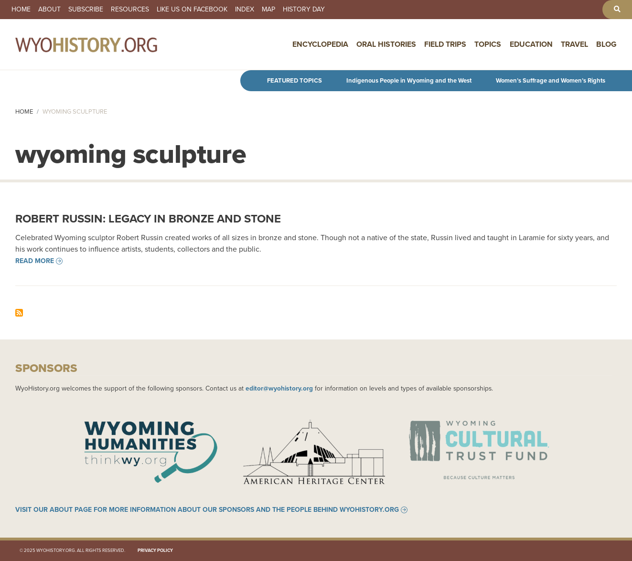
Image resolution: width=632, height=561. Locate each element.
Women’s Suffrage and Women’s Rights (550, 80)
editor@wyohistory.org (279, 388)
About (49, 9)
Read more (34, 261)
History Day (304, 9)
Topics (487, 44)
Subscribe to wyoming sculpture (19, 313)
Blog (606, 44)
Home (21, 9)
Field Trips (445, 44)
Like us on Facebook (192, 9)
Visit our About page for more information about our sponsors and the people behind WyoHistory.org (207, 510)
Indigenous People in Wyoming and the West (408, 80)
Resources (130, 9)
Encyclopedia (320, 44)
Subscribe (85, 9)
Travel (574, 44)
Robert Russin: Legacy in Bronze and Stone (148, 218)
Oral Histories (386, 44)
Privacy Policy (155, 550)
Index (244, 9)
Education (531, 44)
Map (268, 9)
